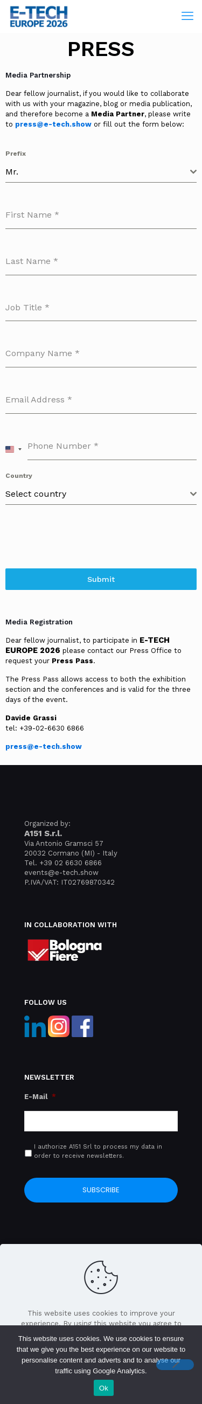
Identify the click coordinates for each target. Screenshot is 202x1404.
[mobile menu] (187, 16)
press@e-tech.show (53, 124)
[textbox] (97, 494)
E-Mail (40, 1097)
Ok (103, 1388)
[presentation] (101, 537)
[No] (175, 1364)
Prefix (15, 153)
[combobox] (101, 172)
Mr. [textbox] (11, 171)
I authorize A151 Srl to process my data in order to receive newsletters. (98, 1151)
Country (18, 475)
